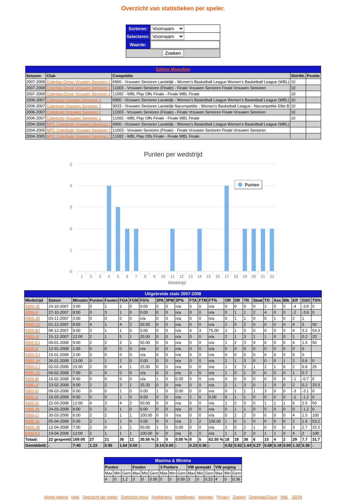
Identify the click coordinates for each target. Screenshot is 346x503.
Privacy (223, 497)
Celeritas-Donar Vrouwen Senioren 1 (78, 82)
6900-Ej (32, 391)
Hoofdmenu (161, 497)
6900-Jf (31, 385)
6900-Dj (32, 403)
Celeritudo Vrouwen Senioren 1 (74, 100)
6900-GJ (32, 324)
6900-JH (32, 361)
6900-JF (32, 336)
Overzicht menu (134, 497)
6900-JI (31, 348)
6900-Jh (32, 409)
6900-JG (32, 373)
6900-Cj (32, 415)
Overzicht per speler (100, 497)
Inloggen (205, 497)
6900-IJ (31, 312)
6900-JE (32, 306)
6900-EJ (32, 342)
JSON (296, 497)
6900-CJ (32, 367)
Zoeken (239, 497)
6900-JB (32, 427)
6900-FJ (32, 433)
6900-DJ (32, 355)
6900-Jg (32, 421)
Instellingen (185, 497)
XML (284, 497)
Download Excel (263, 497)
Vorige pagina (56, 497)
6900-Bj (32, 379)
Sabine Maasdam (173, 69)
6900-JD (32, 318)
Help (75, 497)
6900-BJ (32, 330)
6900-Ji (31, 397)
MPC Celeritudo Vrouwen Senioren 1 (79, 124)
